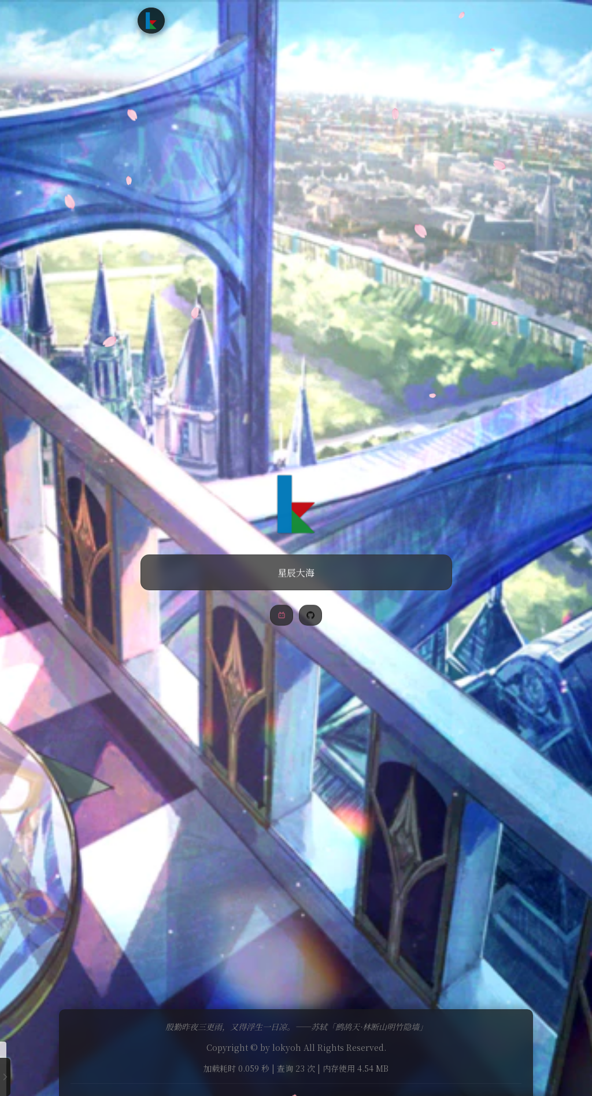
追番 (259, 20)
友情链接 (341, 20)
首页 (195, 20)
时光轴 (296, 20)
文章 (227, 20)
